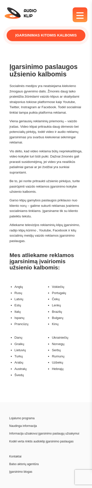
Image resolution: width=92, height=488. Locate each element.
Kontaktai (15, 456)
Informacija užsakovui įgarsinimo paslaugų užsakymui (44, 433)
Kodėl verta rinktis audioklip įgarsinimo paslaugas (41, 441)
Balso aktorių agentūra (24, 464)
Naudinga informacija (23, 426)
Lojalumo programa (22, 418)
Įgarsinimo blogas (20, 471)
